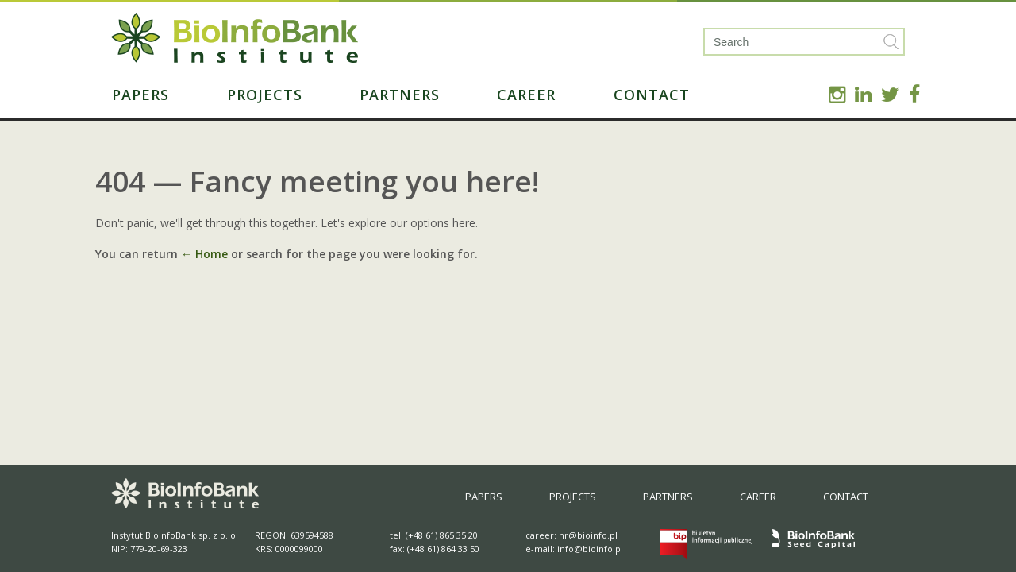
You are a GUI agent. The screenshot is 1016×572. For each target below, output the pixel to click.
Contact (652, 94)
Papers (140, 94)
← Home (204, 253)
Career (526, 94)
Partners (400, 94)
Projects (264, 94)
